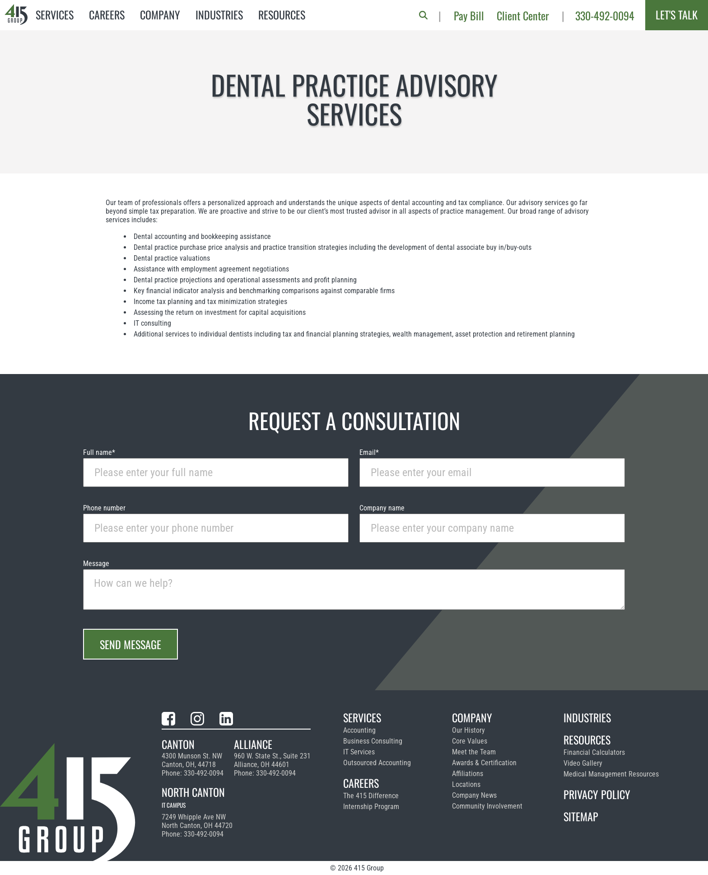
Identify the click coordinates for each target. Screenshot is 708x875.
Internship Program (371, 806)
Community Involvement (487, 806)
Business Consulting (372, 741)
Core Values (469, 741)
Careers (107, 14)
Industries (219, 14)
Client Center (523, 15)
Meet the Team (474, 752)
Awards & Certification (484, 762)
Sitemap (581, 816)
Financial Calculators (594, 752)
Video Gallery (583, 763)
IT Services (359, 752)
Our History (468, 730)
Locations (466, 784)
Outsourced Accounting (377, 762)
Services (55, 14)
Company (160, 14)
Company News (474, 795)
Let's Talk (677, 14)
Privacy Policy (597, 794)
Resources (281, 14)
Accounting (359, 730)
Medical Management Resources (611, 774)
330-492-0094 (604, 15)
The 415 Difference (371, 795)
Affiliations (467, 773)
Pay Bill (469, 15)
